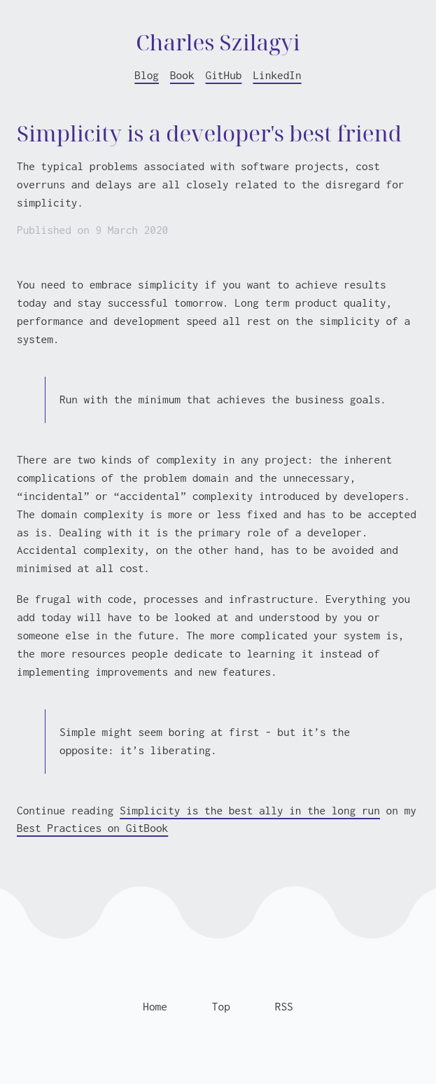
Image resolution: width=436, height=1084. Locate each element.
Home (155, 1006)
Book (182, 75)
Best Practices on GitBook (92, 827)
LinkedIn (277, 75)
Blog (146, 75)
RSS (284, 1006)
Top (221, 1006)
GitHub (224, 75)
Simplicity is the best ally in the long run (250, 810)
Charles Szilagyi (218, 42)
